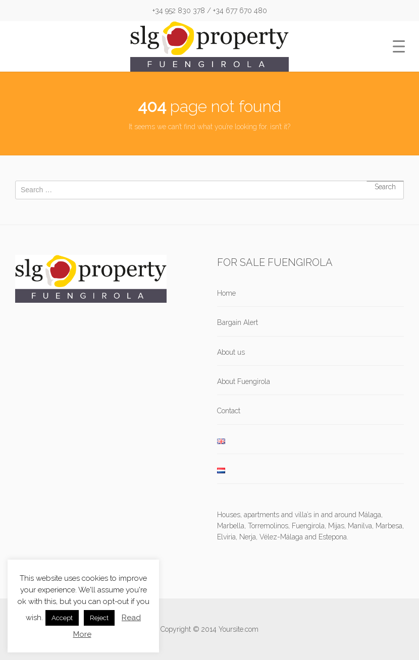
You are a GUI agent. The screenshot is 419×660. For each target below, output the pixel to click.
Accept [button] (62, 618)
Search (385, 181)
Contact (228, 411)
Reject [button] (99, 618)
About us (231, 352)
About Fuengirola (243, 381)
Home (226, 293)
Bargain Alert (237, 322)
